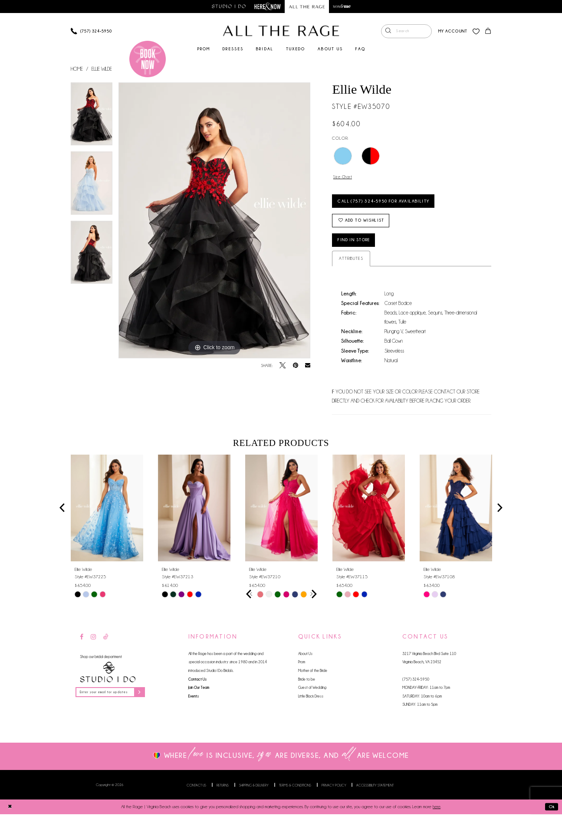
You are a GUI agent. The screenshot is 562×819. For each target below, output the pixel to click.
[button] (452, 31)
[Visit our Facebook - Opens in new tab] (81, 642)
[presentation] (107, 512)
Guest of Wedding (312, 692)
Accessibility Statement (375, 789)
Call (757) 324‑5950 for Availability (388, 202)
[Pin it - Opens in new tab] (295, 366)
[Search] (406, 32)
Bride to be (306, 683)
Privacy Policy (334, 789)
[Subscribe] (143, 696)
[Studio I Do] (107, 676)
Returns (223, 789)
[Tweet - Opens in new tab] (282, 366)
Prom (301, 666)
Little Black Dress (310, 700)
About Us (305, 658)
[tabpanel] (92, 117)
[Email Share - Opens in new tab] (307, 366)
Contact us (196, 789)
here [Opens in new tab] (436, 811)
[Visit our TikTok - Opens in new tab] (105, 642)
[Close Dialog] (10, 811)
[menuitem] (406, 32)
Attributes (351, 263)
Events (193, 700)
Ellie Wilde (102, 69)
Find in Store (357, 244)
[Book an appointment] (147, 59)
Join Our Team (198, 692)
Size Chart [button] (344, 177)
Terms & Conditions (295, 789)
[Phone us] (91, 31)
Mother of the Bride (312, 675)
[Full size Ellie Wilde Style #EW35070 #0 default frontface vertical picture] (214, 220)
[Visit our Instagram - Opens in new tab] (93, 642)
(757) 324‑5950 (415, 683)
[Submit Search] (388, 32)
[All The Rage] (281, 31)
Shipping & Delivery (254, 789)
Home (77, 69)
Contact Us (197, 683)
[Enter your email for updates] (112, 696)
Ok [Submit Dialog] (551, 811)
